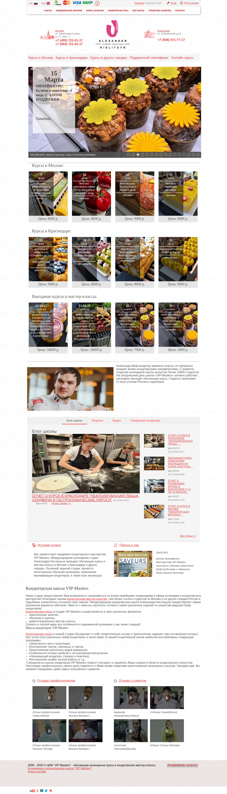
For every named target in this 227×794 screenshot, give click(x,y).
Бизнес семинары (95, 10)
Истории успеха (49, 545)
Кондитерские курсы (118, 10)
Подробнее (43, 118)
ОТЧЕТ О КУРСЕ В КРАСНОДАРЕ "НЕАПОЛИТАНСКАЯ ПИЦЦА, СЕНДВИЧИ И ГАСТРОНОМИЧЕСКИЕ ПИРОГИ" (85, 498)
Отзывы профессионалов (56, 680)
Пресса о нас (129, 545)
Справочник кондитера (159, 10)
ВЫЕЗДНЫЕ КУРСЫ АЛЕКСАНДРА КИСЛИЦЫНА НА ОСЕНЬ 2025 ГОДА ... (180, 462)
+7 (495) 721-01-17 (69, 40)
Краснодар (163, 30)
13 (184, 154)
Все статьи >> (188, 536)
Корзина (139, 3)
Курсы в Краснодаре (72, 58)
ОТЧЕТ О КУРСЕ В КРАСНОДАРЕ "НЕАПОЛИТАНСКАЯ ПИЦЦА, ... (180, 439)
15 (193, 154)
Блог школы (138, 10)
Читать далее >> (61, 503)
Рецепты (97, 420)
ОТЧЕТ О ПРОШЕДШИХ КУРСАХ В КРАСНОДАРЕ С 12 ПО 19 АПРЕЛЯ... (179, 486)
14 (188, 154)
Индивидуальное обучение (69, 10)
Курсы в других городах (108, 58)
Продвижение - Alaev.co (182, 765)
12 (179, 154)
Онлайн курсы (182, 58)
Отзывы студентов (132, 680)
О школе (48, 10)
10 (170, 154)
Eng (45, 3)
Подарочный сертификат (149, 58)
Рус (33, 3)
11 (174, 154)
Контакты (180, 10)
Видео (117, 420)
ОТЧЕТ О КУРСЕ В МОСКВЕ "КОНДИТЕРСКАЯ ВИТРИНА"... (179, 510)
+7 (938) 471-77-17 (171, 40)
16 (197, 154)
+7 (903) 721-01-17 (69, 44)
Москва (59, 30)
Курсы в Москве (40, 58)
